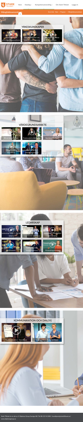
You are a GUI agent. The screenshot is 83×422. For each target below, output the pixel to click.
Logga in (75, 5)
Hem (20, 5)
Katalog (28, 5)
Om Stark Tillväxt (62, 5)
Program (63, 12)
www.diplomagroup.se (8, 419)
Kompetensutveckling (44, 5)
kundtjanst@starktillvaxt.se (61, 416)
